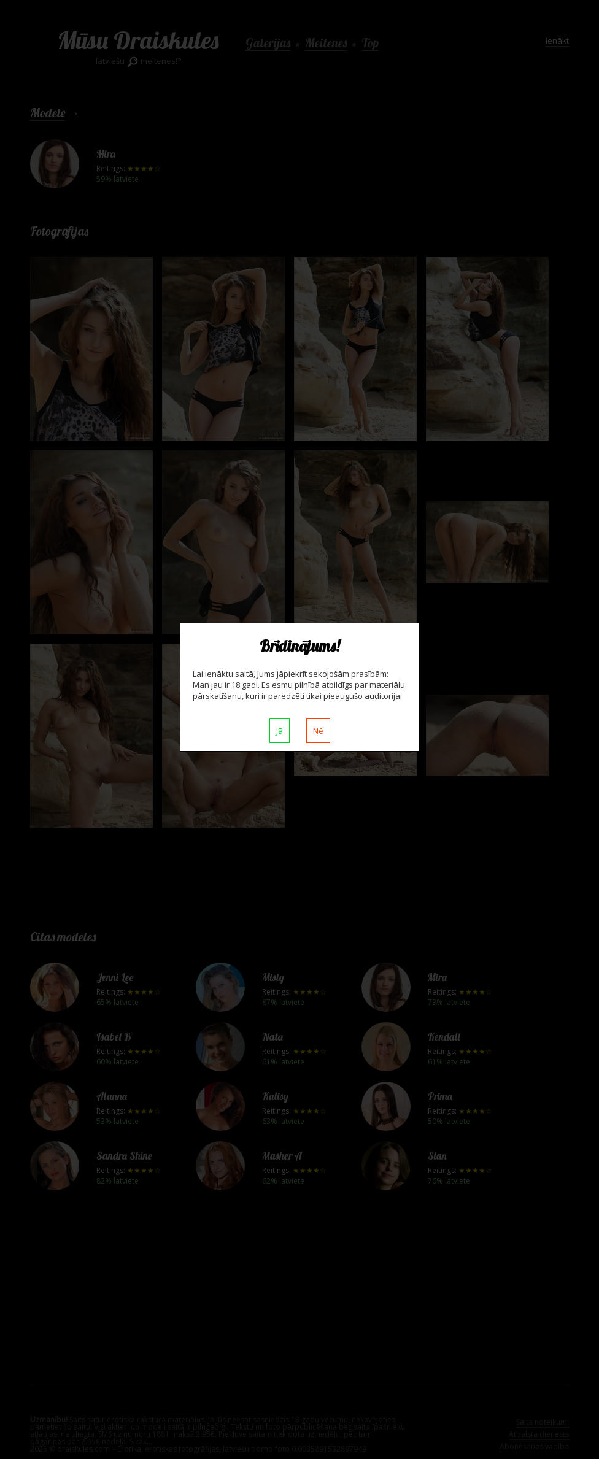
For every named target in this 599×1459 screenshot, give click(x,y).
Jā (279, 730)
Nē (318, 730)
